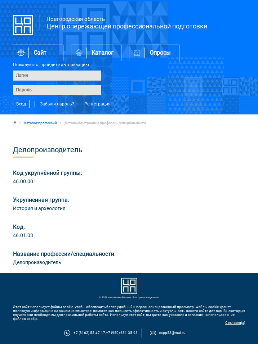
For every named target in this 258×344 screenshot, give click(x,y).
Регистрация (97, 104)
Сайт (40, 52)
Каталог (103, 52)
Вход (21, 104)
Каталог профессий (40, 123)
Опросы (160, 52)
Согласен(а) (235, 323)
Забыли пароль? (57, 104)
